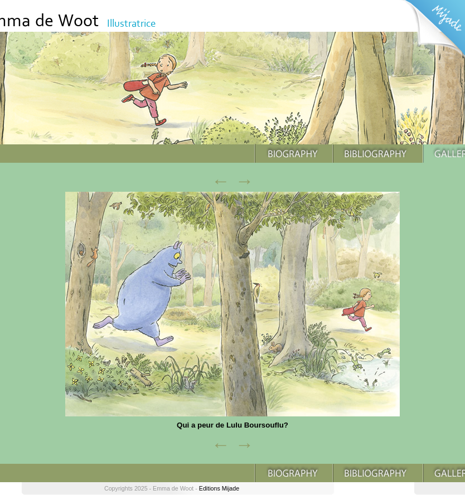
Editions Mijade (219, 488)
